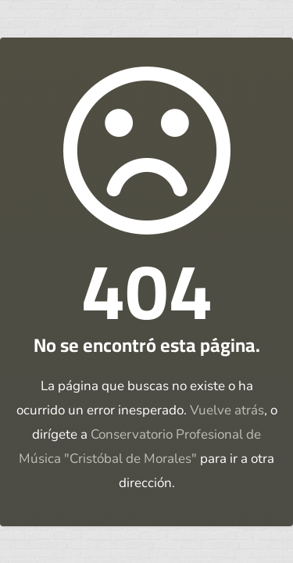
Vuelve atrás (227, 410)
